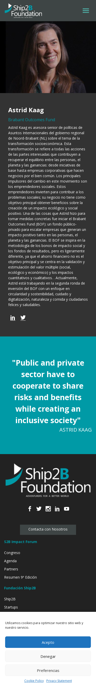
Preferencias (48, 670)
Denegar (48, 656)
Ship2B (10, 598)
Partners (11, 569)
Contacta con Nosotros (48, 529)
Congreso (12, 552)
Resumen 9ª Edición (20, 577)
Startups (11, 607)
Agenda (10, 560)
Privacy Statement (59, 681)
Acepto (48, 642)
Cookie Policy (34, 681)
